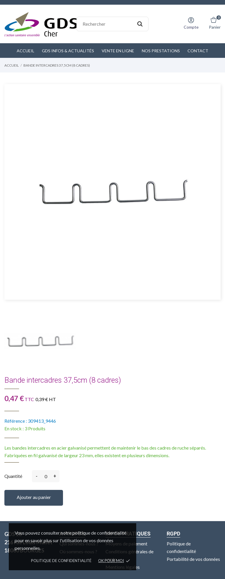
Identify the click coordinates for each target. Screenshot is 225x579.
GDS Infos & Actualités (68, 50)
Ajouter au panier (34, 497)
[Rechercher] (112, 24)
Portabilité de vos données (193, 558)
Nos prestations (161, 50)
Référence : (15, 421)
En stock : (14, 428)
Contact (198, 50)
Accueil (25, 50)
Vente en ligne (118, 50)
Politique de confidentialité (61, 560)
